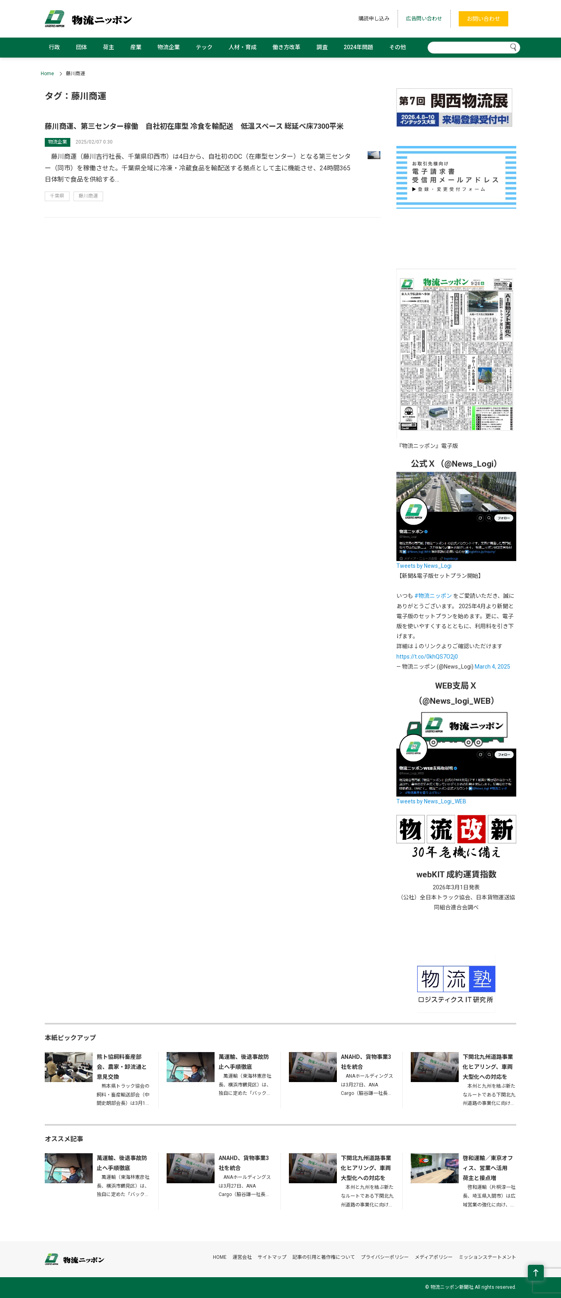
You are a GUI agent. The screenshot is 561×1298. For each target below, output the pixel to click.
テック (204, 47)
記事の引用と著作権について (323, 1257)
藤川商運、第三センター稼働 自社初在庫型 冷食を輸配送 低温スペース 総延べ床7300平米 (194, 126)
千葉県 (57, 196)
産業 (135, 47)
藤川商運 (88, 196)
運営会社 (242, 1257)
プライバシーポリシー (385, 1257)
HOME (220, 1257)
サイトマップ (272, 1257)
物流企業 (168, 47)
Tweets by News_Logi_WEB (431, 801)
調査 (322, 47)
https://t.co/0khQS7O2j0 (427, 656)
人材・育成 (243, 47)
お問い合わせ (483, 19)
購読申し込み (374, 19)
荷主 (108, 47)
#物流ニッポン (433, 596)
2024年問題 (358, 47)
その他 (397, 47)
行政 (54, 47)
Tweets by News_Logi (424, 566)
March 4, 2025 (492, 666)
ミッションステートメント (487, 1257)
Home (47, 73)
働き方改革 (286, 47)
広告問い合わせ (424, 19)
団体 (81, 47)
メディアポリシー (434, 1257)
